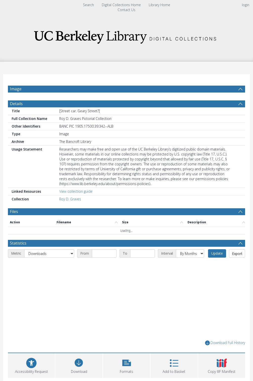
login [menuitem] (245, 4)
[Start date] (104, 253)
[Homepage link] (126, 35)
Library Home (159, 4)
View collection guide (75, 191)
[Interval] (190, 253)
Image (15, 89)
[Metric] (49, 253)
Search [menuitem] (88, 4)
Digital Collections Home (121, 4)
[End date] (142, 253)
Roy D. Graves (70, 199)
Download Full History (225, 342)
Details (16, 103)
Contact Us (126, 9)
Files (14, 211)
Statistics (18, 243)
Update (217, 253)
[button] (126, 365)
